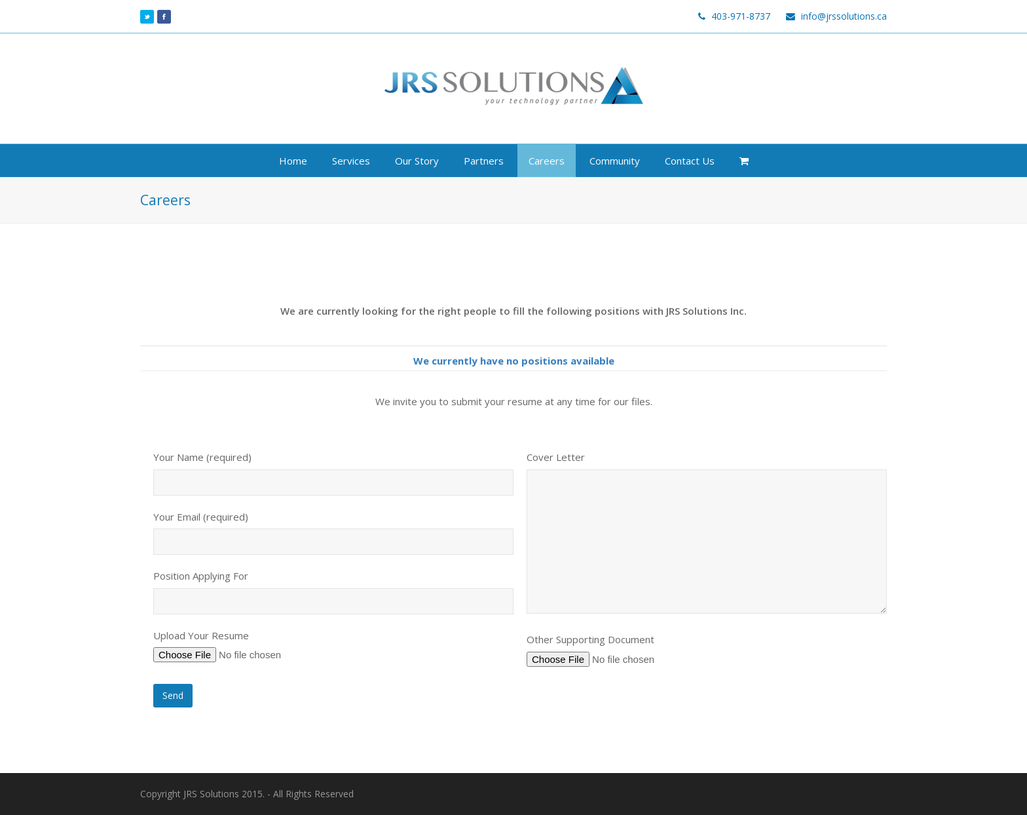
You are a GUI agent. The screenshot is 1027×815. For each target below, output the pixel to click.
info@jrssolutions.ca (844, 16)
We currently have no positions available (513, 360)
